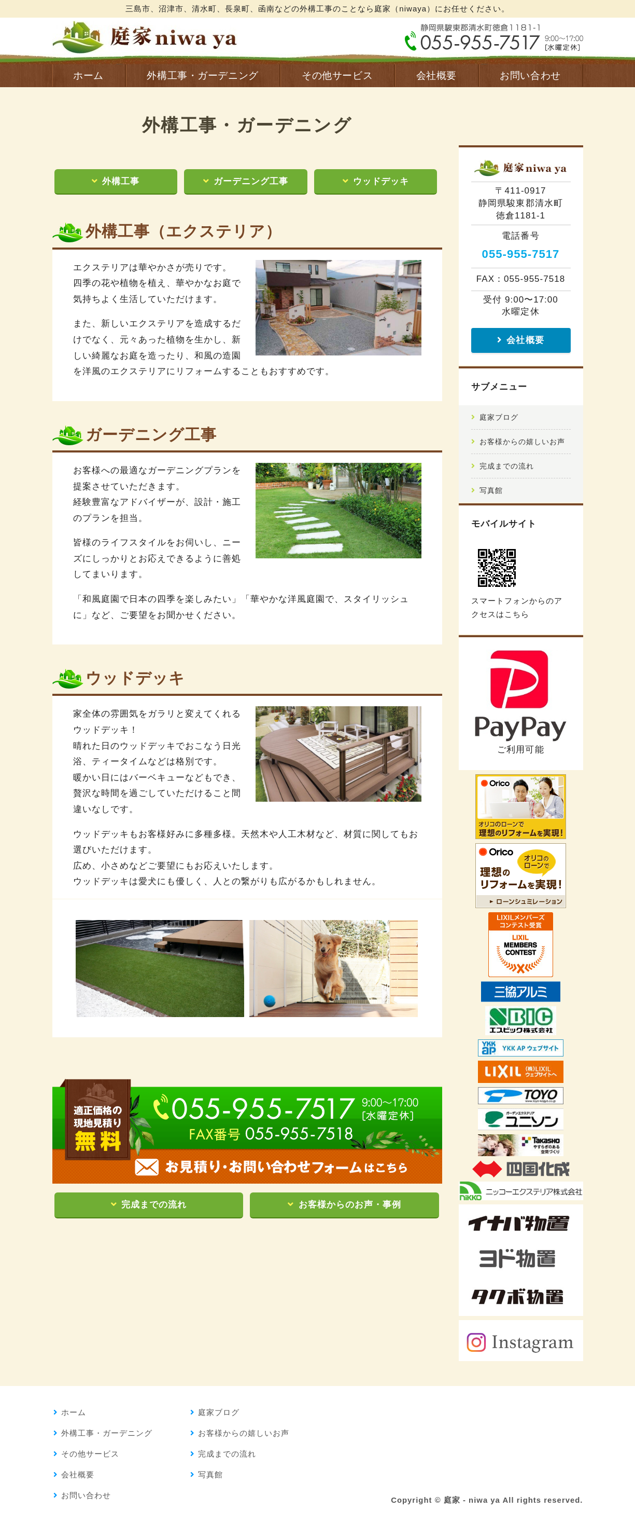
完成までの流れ (154, 1205)
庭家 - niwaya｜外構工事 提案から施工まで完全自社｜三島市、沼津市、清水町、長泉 (145, 36)
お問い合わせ (530, 75)
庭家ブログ (498, 417)
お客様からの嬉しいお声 (522, 441)
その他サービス (337, 75)
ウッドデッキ (381, 181)
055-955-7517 (521, 254)
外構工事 (120, 181)
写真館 (491, 490)
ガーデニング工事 (251, 181)
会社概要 (436, 75)
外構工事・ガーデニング (202, 75)
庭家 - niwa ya (472, 1500)
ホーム (88, 75)
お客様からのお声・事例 (350, 1205)
